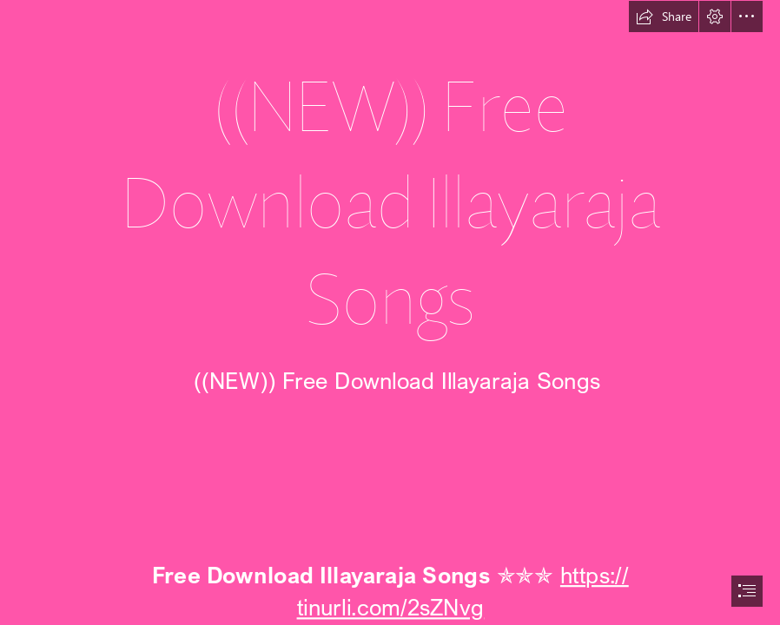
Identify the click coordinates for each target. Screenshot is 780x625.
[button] (663, 16)
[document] (390, 312)
